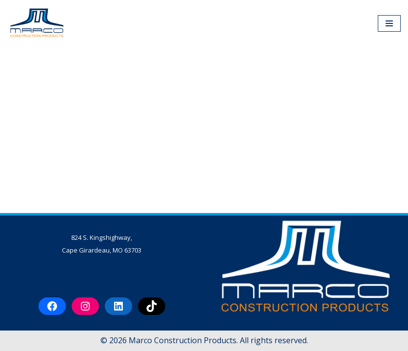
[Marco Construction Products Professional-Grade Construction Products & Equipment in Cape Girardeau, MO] (36, 23)
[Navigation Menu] (389, 23)
